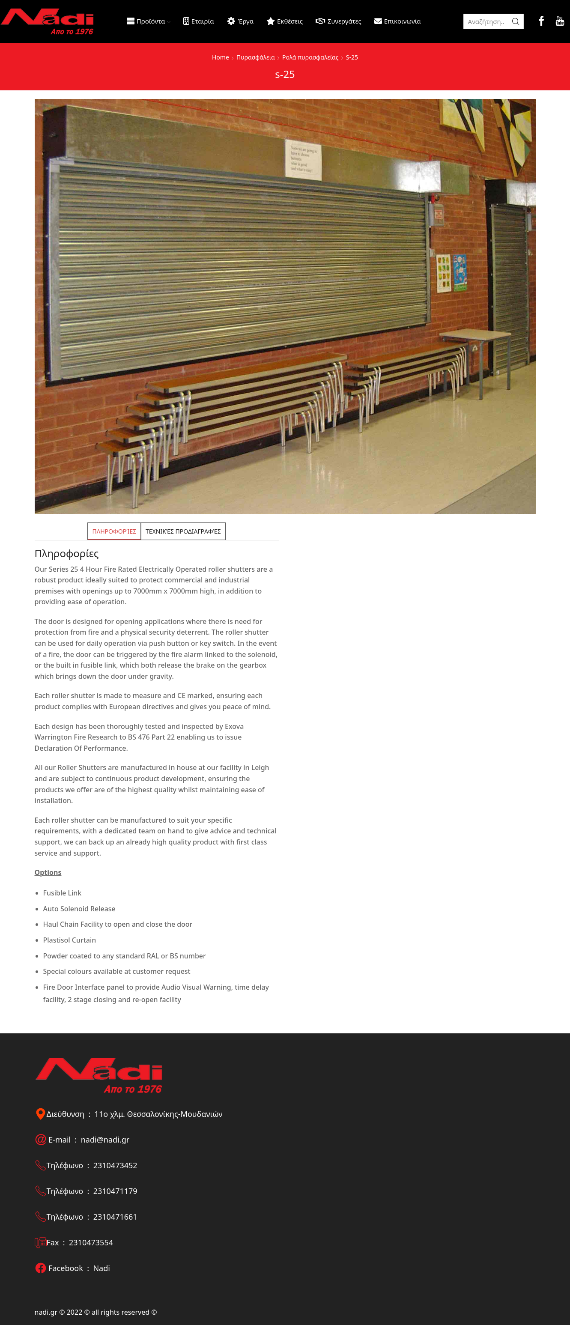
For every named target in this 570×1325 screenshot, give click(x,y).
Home (220, 57)
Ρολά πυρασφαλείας (310, 57)
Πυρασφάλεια (255, 57)
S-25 (352, 57)
